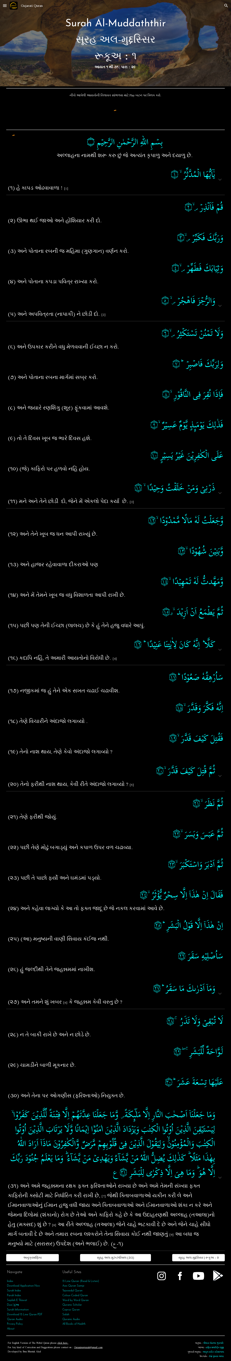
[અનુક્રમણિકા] (32, 1257)
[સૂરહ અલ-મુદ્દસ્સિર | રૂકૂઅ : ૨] (198, 1257)
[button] (5, 5)
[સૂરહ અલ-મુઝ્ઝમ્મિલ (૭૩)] (115, 1257)
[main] (115, 43)
